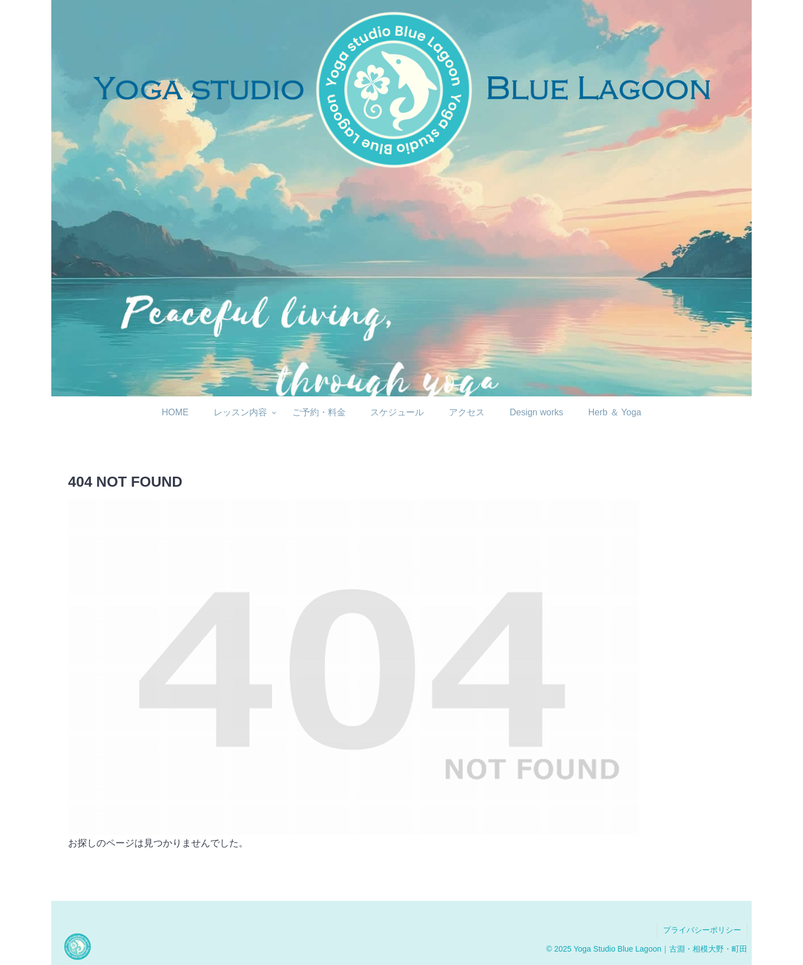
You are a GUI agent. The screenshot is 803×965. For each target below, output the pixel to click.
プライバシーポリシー (702, 929)
